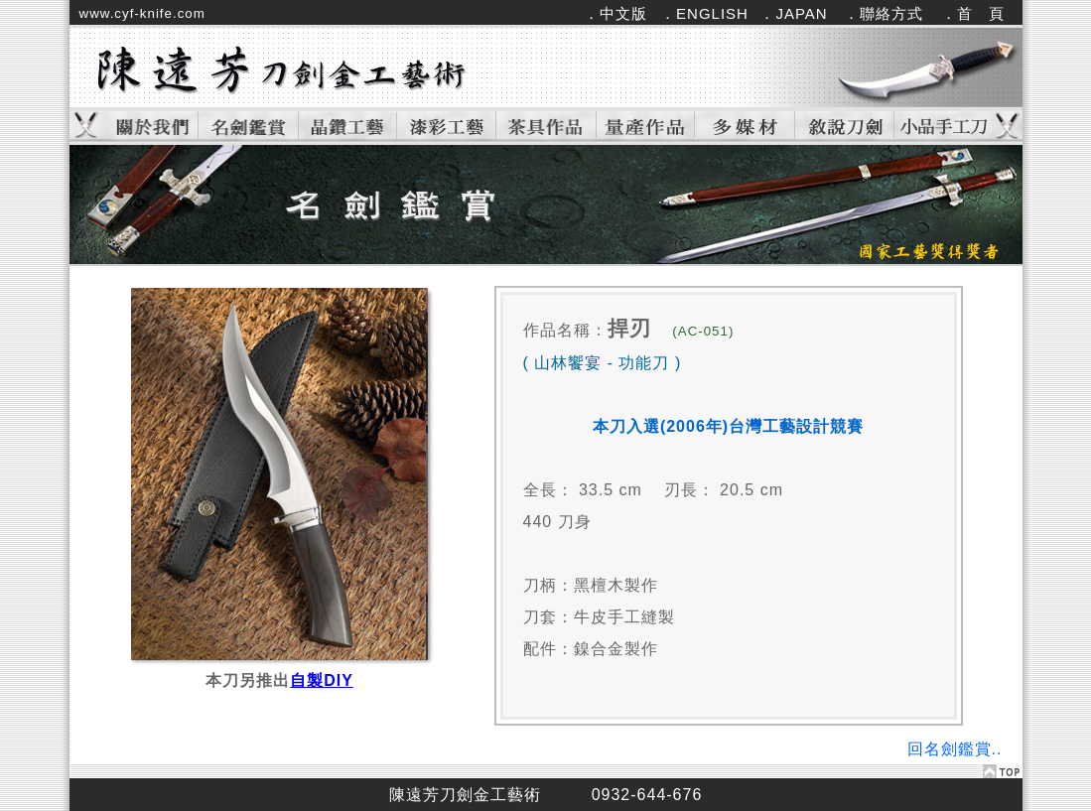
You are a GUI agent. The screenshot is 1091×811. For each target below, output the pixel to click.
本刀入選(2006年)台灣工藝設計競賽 (728, 426)
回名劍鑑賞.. (955, 749)
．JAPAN (793, 13)
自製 (321, 680)
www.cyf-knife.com (142, 13)
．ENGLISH (704, 13)
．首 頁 (973, 13)
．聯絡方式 (883, 13)
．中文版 (615, 13)
